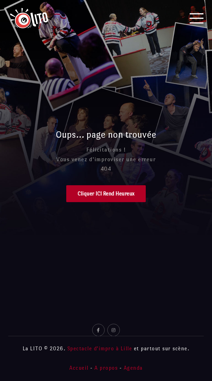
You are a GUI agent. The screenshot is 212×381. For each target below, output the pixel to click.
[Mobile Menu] (197, 18)
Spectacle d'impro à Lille (99, 348)
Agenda (133, 368)
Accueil (79, 368)
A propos (106, 368)
